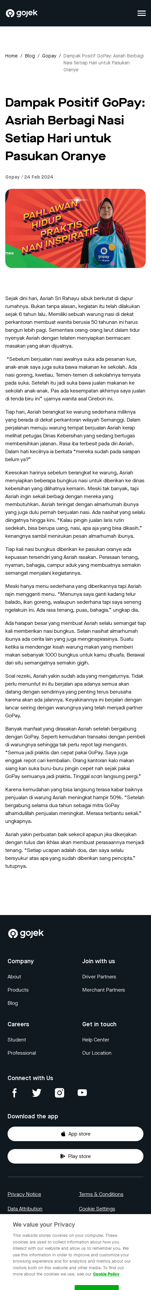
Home (11, 56)
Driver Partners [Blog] (99, 976)
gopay (49, 56)
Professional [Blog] (22, 1052)
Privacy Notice (24, 1194)
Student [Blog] (17, 1039)
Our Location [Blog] (97, 1052)
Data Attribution (25, 1208)
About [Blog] (14, 976)
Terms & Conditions (101, 1194)
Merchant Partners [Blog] (103, 989)
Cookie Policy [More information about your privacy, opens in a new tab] (106, 1279)
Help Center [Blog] (95, 1039)
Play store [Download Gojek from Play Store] (75, 1156)
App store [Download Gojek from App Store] (75, 1133)
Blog (30, 56)
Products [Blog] (18, 989)
